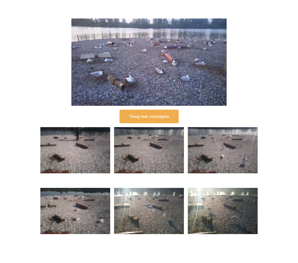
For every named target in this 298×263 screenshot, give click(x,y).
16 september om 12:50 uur (75, 176)
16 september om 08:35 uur (222, 237)
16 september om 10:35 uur (75, 237)
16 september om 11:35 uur (222, 176)
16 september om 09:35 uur (149, 237)
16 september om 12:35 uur (149, 176)
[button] (149, 116)
